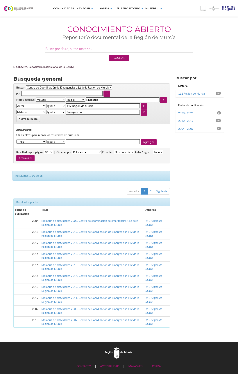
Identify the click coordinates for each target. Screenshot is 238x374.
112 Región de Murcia (191, 93)
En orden (107, 152)
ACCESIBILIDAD (109, 366)
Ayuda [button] (106, 8)
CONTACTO (83, 366)
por (18, 93)
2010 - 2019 (186, 120)
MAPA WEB (135, 366)
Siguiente (161, 191)
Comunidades (63, 8)
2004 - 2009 (186, 128)
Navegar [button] (85, 8)
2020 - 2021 (186, 113)
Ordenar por (63, 152)
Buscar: (20, 87)
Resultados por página (29, 152)
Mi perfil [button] (153, 8)
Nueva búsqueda (28, 118)
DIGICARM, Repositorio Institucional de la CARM (43, 66)
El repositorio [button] (130, 8)
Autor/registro (143, 152)
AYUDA (156, 366)
